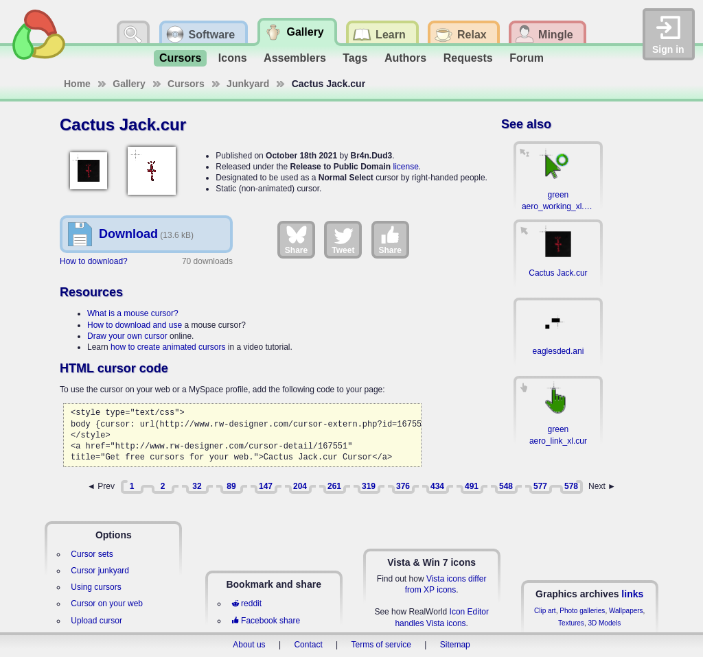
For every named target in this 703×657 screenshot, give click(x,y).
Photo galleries (582, 610)
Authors (405, 58)
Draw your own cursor (127, 336)
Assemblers (295, 58)
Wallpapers (626, 610)
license (405, 166)
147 (266, 486)
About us (249, 644)
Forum (526, 58)
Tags (355, 58)
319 (369, 486)
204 (300, 486)
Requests (468, 58)
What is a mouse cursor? (132, 313)
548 (506, 486)
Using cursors (96, 587)
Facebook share (265, 620)
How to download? (94, 261)
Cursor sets (92, 554)
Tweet (343, 239)
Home (77, 83)
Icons (232, 58)
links (632, 593)
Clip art (545, 610)
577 (540, 486)
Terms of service (381, 644)
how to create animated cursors (168, 347)
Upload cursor (96, 620)
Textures (571, 623)
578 (571, 486)
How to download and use (134, 325)
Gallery (129, 83)
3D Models (604, 623)
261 (334, 486)
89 (231, 486)
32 (196, 486)
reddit (246, 603)
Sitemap (455, 644)
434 (437, 486)
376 (403, 486)
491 (472, 486)
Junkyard (248, 83)
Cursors (180, 58)
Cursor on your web (107, 603)
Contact (308, 644)
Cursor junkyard (100, 570)
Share (296, 239)
